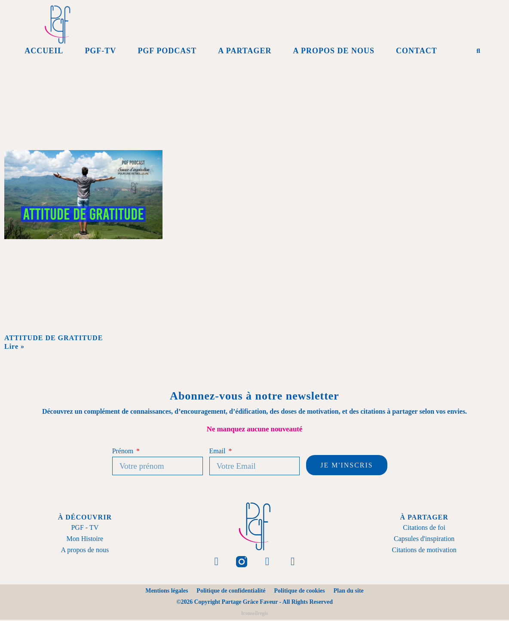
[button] (478, 51)
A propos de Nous (333, 51)
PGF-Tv (100, 51)
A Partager (244, 51)
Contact (416, 51)
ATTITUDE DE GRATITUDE (54, 337)
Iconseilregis (254, 615)
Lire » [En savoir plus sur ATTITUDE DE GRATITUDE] (14, 346)
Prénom (123, 451)
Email (218, 451)
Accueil (44, 51)
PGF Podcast (167, 51)
